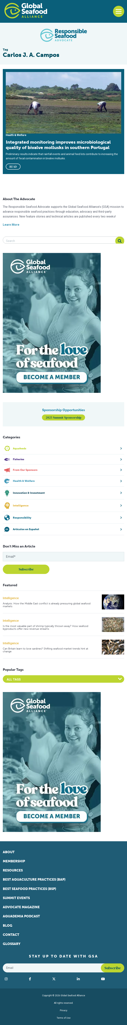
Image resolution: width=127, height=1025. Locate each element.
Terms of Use (63, 1018)
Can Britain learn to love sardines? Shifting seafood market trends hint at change (45, 650)
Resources (13, 870)
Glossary (12, 944)
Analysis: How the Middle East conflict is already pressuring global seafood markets (46, 605)
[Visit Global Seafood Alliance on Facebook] (38, 979)
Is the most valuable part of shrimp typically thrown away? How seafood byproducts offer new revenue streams (45, 627)
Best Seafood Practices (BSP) (29, 889)
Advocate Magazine (21, 907)
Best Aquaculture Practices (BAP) (34, 879)
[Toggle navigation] (118, 11)
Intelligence (11, 598)
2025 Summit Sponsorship (63, 417)
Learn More (11, 224)
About (9, 852)
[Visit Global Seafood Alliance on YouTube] (111, 979)
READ (13, 167)
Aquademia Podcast (21, 916)
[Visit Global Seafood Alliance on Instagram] (15, 979)
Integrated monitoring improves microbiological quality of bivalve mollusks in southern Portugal (58, 144)
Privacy (63, 1010)
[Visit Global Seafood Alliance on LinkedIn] (87, 979)
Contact (11, 935)
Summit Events (16, 898)
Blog (7, 926)
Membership (14, 861)
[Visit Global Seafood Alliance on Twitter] (62, 979)
